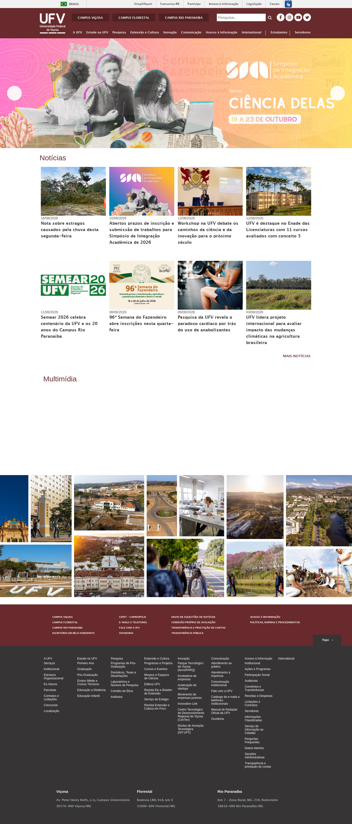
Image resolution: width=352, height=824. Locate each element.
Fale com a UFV (221, 691)
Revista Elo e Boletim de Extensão (158, 691)
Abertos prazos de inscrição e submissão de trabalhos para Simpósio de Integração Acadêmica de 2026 (141, 233)
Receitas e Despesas (258, 696)
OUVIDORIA (126, 633)
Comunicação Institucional (220, 683)
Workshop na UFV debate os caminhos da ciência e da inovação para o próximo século (208, 233)
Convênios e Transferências (254, 688)
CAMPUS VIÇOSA (90, 18)
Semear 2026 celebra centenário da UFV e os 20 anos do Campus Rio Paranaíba (69, 327)
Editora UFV (152, 684)
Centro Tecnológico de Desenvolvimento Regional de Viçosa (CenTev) (191, 715)
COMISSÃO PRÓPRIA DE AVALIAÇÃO (193, 622)
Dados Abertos (254, 748)
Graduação (84, 669)
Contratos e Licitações (51, 697)
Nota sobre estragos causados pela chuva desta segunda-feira (70, 230)
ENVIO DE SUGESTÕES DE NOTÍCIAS (193, 617)
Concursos (51, 705)
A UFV (77, 33)
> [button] (337, 93)
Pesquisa (119, 33)
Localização (51, 711)
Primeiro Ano (85, 663)
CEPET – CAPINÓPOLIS (132, 617)
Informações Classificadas (253, 718)
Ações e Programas (257, 669)
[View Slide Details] (176, 93)
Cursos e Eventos (155, 669)
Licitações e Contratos (252, 703)
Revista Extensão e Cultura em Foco (156, 706)
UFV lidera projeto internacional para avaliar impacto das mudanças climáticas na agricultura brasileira (274, 330)
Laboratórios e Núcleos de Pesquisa (124, 683)
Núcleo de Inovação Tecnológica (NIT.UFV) (191, 729)
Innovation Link (188, 703)
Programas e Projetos (158, 663)
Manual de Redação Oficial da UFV (224, 711)
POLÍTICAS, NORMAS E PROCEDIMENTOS (275, 622)
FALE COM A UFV (129, 628)
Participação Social (257, 675)
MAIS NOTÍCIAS (296, 356)
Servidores (303, 33)
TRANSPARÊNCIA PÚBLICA (187, 633)
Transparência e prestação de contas (258, 765)
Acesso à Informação (221, 33)
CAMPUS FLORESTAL (134, 18)
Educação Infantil (88, 696)
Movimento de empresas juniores (190, 696)
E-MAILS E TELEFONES (133, 622)
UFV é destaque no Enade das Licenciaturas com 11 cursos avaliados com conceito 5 (278, 230)
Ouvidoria (217, 719)
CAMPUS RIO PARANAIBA (67, 628)
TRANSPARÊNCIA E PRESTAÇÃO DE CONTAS (198, 628)
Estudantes (279, 33)
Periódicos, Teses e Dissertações (123, 674)
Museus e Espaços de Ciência (156, 676)
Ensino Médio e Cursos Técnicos (88, 682)
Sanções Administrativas (254, 755)
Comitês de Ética (122, 691)
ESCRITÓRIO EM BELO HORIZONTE (73, 633)
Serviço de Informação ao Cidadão (254, 729)
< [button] (14, 93)
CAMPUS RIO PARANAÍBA (184, 18)
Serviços (49, 663)
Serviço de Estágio (156, 699)
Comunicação (191, 33)
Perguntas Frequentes (252, 740)
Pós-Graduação (87, 675)
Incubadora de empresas (187, 677)
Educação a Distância (91, 690)
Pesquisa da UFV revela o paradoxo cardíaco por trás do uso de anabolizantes (207, 324)
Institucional (51, 669)
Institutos (116, 697)
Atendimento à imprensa (220, 674)
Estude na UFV (97, 33)
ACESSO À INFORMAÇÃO (265, 617)
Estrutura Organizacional (53, 676)
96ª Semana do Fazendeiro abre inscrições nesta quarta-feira (141, 324)
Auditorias (251, 680)
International (251, 33)
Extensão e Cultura (144, 33)
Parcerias (50, 690)
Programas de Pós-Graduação (123, 664)
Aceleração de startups (187, 686)
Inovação (170, 33)
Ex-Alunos (50, 684)
